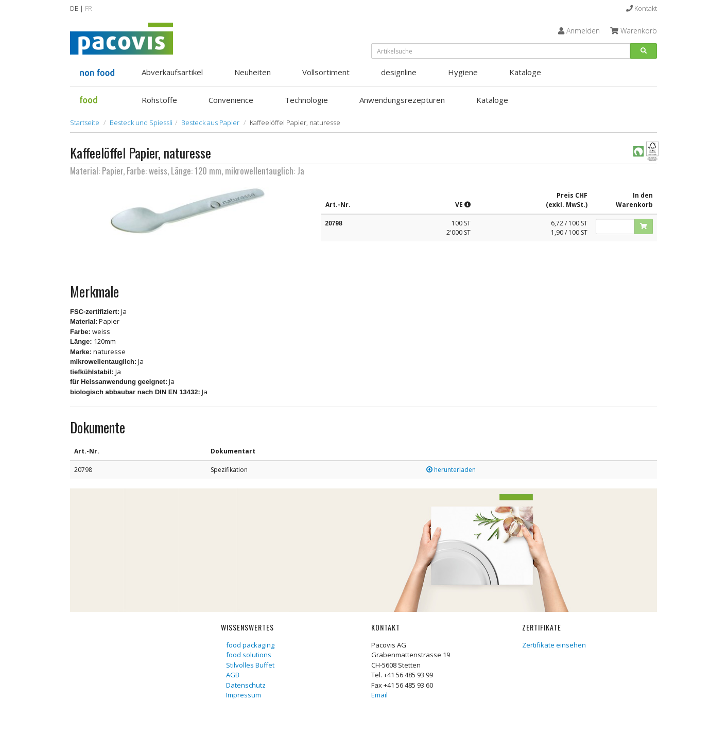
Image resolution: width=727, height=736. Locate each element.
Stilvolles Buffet (250, 665)
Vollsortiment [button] (326, 72)
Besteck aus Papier (210, 122)
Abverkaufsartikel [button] (172, 72)
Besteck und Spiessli (141, 122)
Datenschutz (246, 685)
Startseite (84, 122)
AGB (232, 674)
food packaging (250, 645)
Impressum (243, 694)
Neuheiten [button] (252, 72)
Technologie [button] (306, 100)
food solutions (248, 654)
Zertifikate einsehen (554, 645)
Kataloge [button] (525, 72)
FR (88, 8)
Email (379, 694)
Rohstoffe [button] (159, 100)
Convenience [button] (231, 100)
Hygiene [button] (463, 72)
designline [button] (399, 72)
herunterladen (451, 469)
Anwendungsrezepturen (402, 100)
